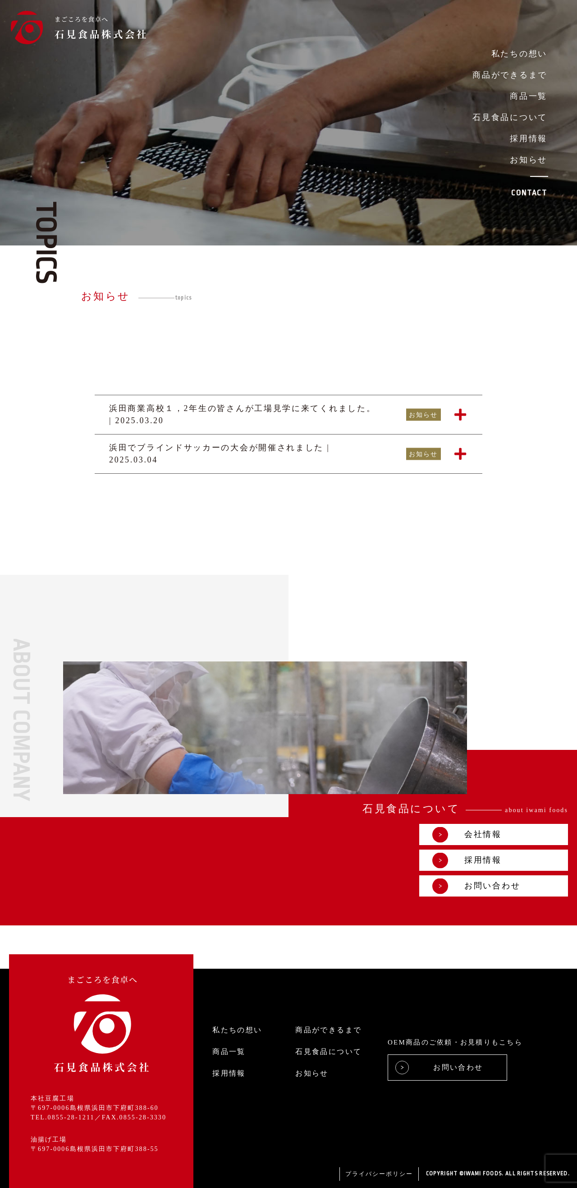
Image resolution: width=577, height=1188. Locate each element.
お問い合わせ (476, 886)
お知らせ (528, 159)
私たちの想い (519, 53)
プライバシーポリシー (379, 1173)
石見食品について (509, 117)
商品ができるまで (509, 74)
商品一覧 (528, 96)
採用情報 (528, 138)
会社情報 (467, 834)
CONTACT (529, 193)
